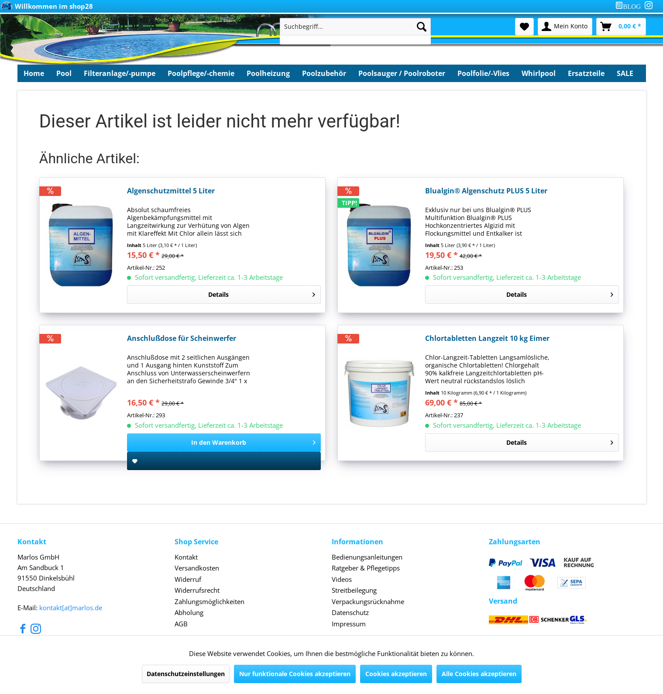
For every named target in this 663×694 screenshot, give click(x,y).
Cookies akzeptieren (396, 674)
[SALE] (625, 73)
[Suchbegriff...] (355, 26)
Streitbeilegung (354, 590)
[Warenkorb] (621, 26)
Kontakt (186, 557)
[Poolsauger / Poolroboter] (401, 73)
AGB (181, 623)
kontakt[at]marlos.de (70, 607)
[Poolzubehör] (324, 73)
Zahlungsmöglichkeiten (209, 601)
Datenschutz (350, 612)
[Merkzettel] (524, 26)
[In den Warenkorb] (224, 442)
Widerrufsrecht (197, 590)
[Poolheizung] (268, 73)
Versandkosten (197, 567)
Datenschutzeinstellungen (186, 674)
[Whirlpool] (538, 73)
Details (262, 293)
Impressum (349, 623)
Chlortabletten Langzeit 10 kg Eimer (487, 338)
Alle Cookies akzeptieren (479, 674)
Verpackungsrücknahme (368, 601)
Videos (342, 579)
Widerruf (188, 579)
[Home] (33, 73)
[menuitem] (630, 6)
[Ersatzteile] (586, 73)
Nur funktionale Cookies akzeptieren (294, 674)
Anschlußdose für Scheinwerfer (181, 338)
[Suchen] (421, 26)
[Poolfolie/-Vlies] (483, 73)
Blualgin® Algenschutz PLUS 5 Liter (486, 191)
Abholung (189, 612)
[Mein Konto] (565, 26)
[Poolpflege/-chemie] (200, 73)
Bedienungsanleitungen (367, 557)
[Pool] (64, 73)
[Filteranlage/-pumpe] (119, 73)
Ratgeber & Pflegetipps (366, 567)
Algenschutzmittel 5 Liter (171, 191)
